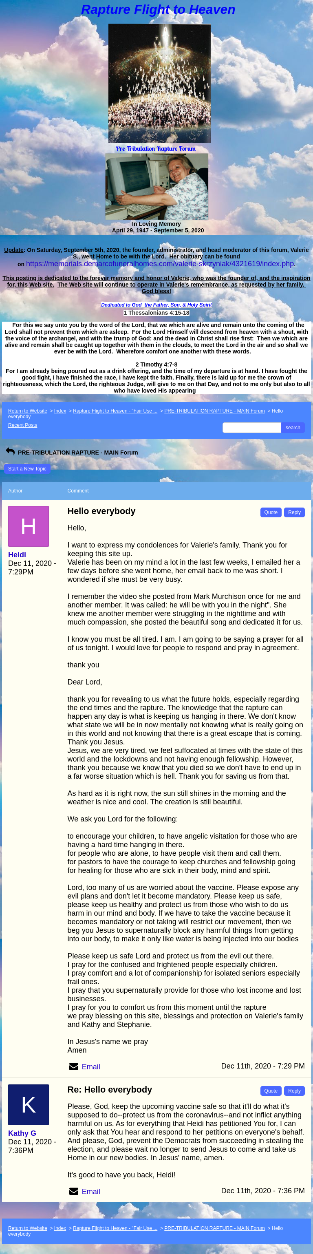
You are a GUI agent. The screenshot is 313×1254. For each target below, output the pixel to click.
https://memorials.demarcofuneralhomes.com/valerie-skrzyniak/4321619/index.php (160, 264)
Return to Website (27, 411)
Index (60, 411)
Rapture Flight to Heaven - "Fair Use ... (115, 411)
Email (91, 1067)
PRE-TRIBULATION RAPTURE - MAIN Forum (214, 411)
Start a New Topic (27, 469)
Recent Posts (22, 425)
